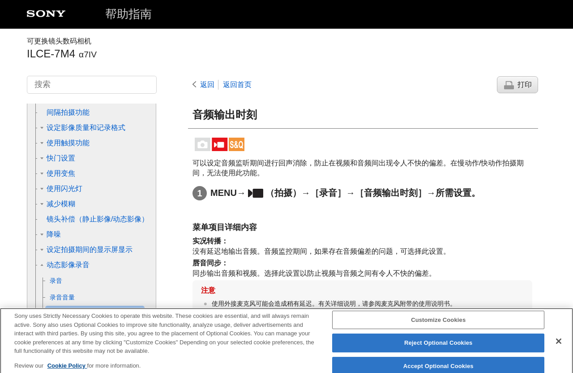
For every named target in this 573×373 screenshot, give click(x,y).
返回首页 (237, 84)
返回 (207, 84)
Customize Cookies (438, 325)
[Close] (559, 346)
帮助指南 (128, 14)
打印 (524, 84)
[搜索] (92, 85)
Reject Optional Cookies (438, 348)
